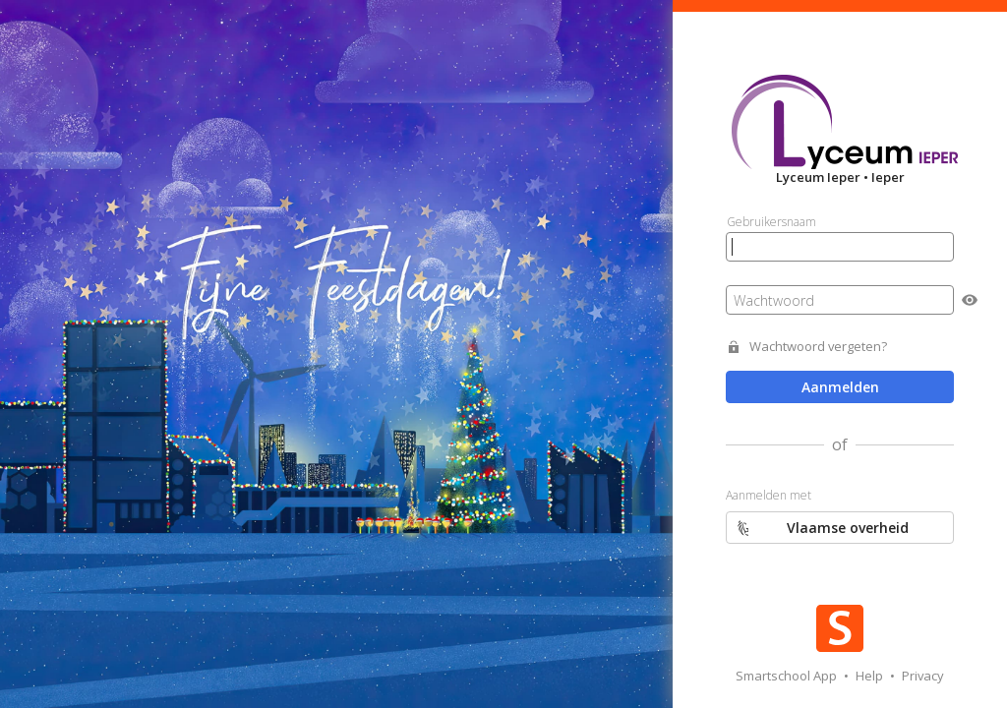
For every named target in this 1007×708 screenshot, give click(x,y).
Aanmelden (840, 387)
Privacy (923, 675)
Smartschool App (788, 675)
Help (871, 675)
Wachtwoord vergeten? (818, 346)
